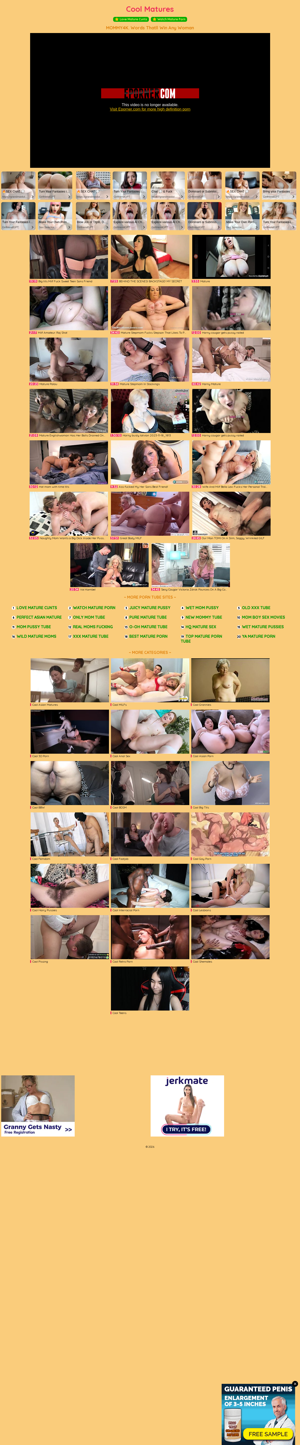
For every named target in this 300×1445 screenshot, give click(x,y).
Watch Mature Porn (169, 19)
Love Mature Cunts (131, 19)
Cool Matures (150, 9)
